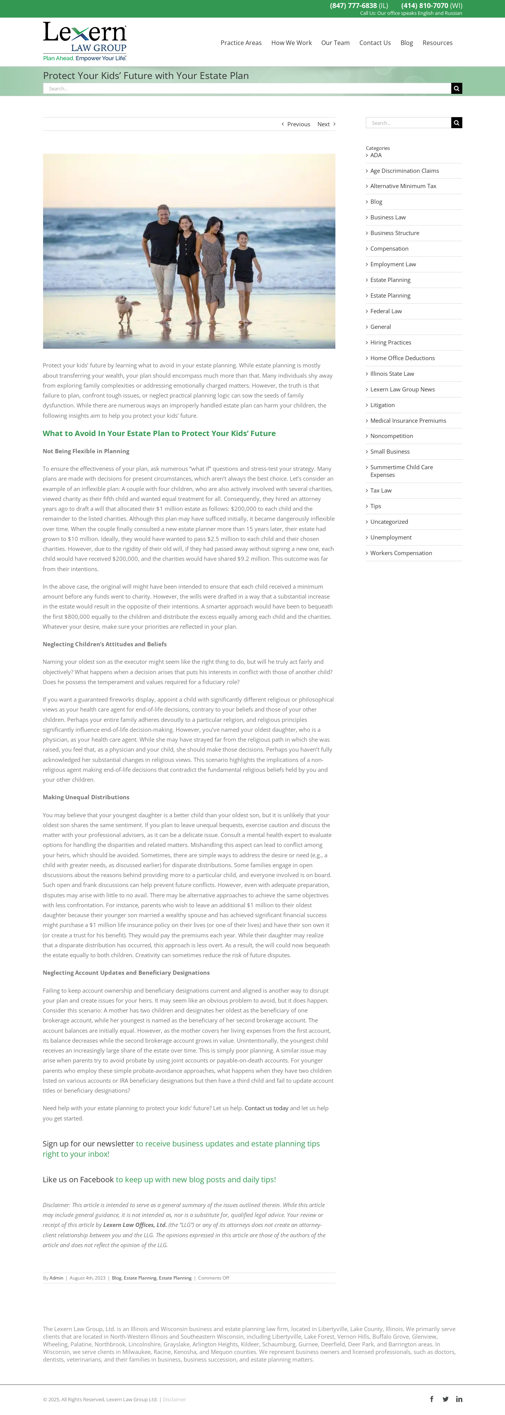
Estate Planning (140, 1278)
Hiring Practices (390, 342)
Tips (375, 506)
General (380, 326)
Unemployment (391, 537)
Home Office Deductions (402, 358)
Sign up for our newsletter (88, 1143)
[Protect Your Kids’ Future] (189, 251)
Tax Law (381, 490)
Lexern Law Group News (402, 389)
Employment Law (393, 264)
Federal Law (386, 311)
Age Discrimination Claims (404, 170)
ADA (376, 155)
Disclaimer (174, 1399)
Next (323, 124)
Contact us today (267, 1108)
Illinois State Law (392, 373)
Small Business (390, 451)
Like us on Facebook (78, 1179)
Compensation (389, 248)
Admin (56, 1278)
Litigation (382, 405)
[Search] (456, 88)
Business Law (388, 217)
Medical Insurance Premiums (408, 420)
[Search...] (247, 88)
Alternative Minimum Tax (403, 186)
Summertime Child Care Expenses (401, 471)
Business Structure (394, 233)
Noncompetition (391, 435)
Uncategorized (389, 521)
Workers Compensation (401, 553)
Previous (298, 124)
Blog (117, 1278)
